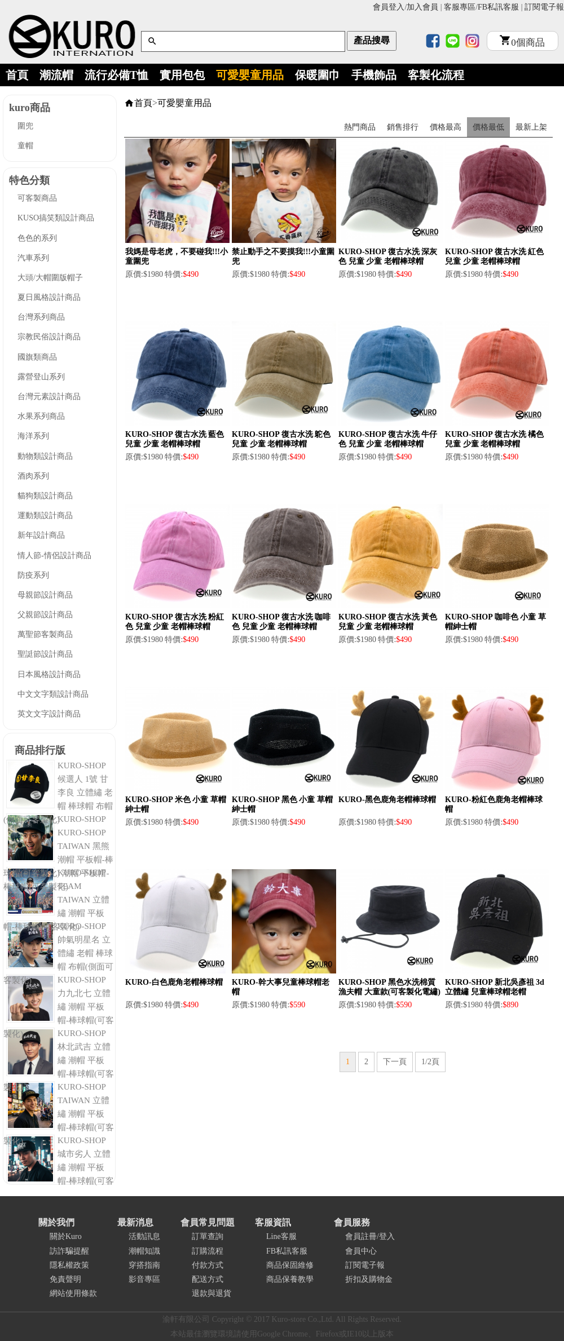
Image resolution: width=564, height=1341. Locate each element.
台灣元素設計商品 (49, 396)
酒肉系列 (33, 476)
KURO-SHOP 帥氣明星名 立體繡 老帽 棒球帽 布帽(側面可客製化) (58, 953)
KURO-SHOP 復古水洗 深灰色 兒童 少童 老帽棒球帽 (387, 256)
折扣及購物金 (369, 1279)
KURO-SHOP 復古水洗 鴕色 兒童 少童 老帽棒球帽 (281, 439)
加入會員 (422, 7)
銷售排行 (402, 127)
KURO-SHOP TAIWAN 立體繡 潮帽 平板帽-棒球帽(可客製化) (58, 1113)
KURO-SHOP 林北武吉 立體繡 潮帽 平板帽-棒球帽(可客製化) (58, 1060)
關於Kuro (66, 1236)
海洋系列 (33, 436)
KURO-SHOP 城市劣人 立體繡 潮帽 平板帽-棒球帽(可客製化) (58, 1167)
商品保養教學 (290, 1279)
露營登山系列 (41, 377)
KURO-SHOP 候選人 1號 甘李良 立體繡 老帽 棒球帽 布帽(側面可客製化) (58, 792)
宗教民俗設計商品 (49, 337)
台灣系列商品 (41, 317)
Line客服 (281, 1236)
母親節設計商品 (45, 595)
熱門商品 (360, 127)
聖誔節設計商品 (45, 654)
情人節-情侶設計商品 (54, 555)
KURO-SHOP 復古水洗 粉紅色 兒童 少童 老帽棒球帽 (174, 622)
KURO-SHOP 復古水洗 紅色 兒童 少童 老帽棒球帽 (494, 256)
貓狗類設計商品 (45, 496)
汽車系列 (33, 258)
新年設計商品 (41, 535)
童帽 (25, 145)
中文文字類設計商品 (53, 694)
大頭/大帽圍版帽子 (50, 277)
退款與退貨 (211, 1293)
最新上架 (531, 127)
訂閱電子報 (544, 7)
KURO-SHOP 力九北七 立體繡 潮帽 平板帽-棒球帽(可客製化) (58, 1006)
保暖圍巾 (317, 75)
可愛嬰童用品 (250, 75)
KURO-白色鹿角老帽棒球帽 (174, 982)
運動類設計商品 (45, 515)
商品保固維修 (290, 1265)
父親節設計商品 (45, 614)
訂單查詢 (207, 1236)
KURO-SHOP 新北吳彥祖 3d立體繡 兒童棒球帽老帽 (494, 987)
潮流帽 (56, 75)
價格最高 (445, 127)
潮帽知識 (144, 1251)
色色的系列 (37, 238)
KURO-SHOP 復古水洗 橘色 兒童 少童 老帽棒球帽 (494, 439)
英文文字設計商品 (49, 714)
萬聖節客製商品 (45, 634)
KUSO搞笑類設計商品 (55, 218)
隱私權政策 (69, 1265)
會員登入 (388, 7)
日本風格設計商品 (49, 674)
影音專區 (144, 1279)
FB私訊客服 (498, 7)
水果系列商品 (41, 416)
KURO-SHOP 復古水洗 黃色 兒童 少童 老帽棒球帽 (387, 622)
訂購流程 (207, 1251)
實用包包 (182, 75)
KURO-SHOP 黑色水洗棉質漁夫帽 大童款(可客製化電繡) (389, 987)
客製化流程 (436, 75)
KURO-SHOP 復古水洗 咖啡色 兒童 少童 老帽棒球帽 (281, 622)
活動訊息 (144, 1236)
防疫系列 (33, 575)
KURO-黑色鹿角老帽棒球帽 (387, 799)
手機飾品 (373, 75)
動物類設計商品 (45, 456)
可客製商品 (37, 198)
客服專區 (459, 7)
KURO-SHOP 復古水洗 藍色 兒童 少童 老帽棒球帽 (174, 439)
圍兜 (25, 126)
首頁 (17, 75)
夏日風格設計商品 (49, 297)
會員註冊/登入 (370, 1236)
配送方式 (207, 1279)
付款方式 (207, 1265)
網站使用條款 (73, 1293)
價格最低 (488, 127)
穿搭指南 (144, 1265)
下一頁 (395, 1061)
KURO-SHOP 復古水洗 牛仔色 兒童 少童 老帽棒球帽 (387, 439)
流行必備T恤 (116, 75)
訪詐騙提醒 (69, 1251)
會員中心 (361, 1251)
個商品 (522, 42)
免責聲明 (65, 1279)
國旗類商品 (37, 357)
